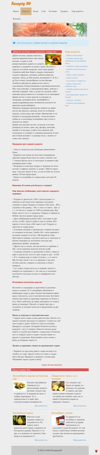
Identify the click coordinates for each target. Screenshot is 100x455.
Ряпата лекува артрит (74, 55)
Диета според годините (75, 75)
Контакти (17, 19)
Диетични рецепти (22, 43)
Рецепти (26, 11)
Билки (35, 11)
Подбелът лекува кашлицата (77, 66)
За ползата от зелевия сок (76, 81)
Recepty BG (21, 3)
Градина (64, 11)
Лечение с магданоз (73, 100)
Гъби (43, 11)
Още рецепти (78, 11)
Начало (16, 11)
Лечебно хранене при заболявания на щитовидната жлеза (75, 60)
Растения (53, 11)
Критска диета (72, 78)
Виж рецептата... (41, 405)
